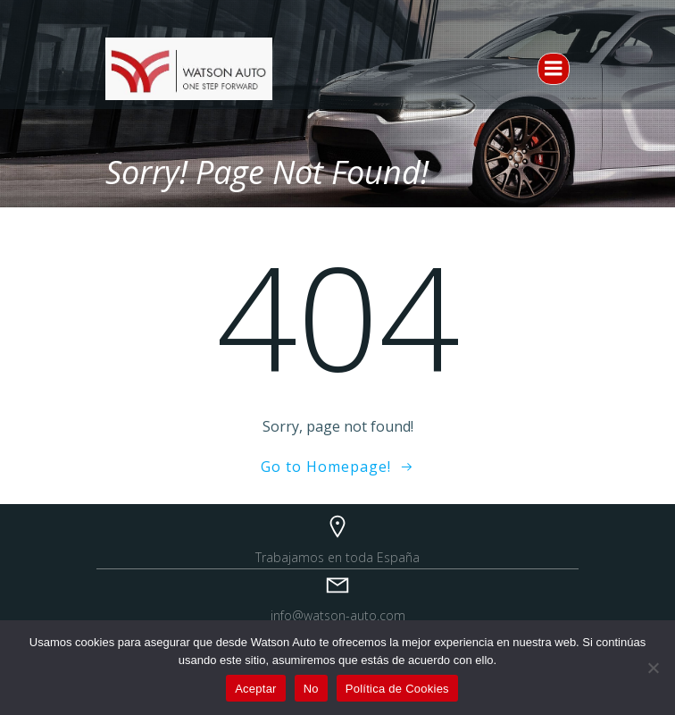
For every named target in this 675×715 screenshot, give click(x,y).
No (311, 688)
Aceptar (256, 688)
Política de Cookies (397, 688)
